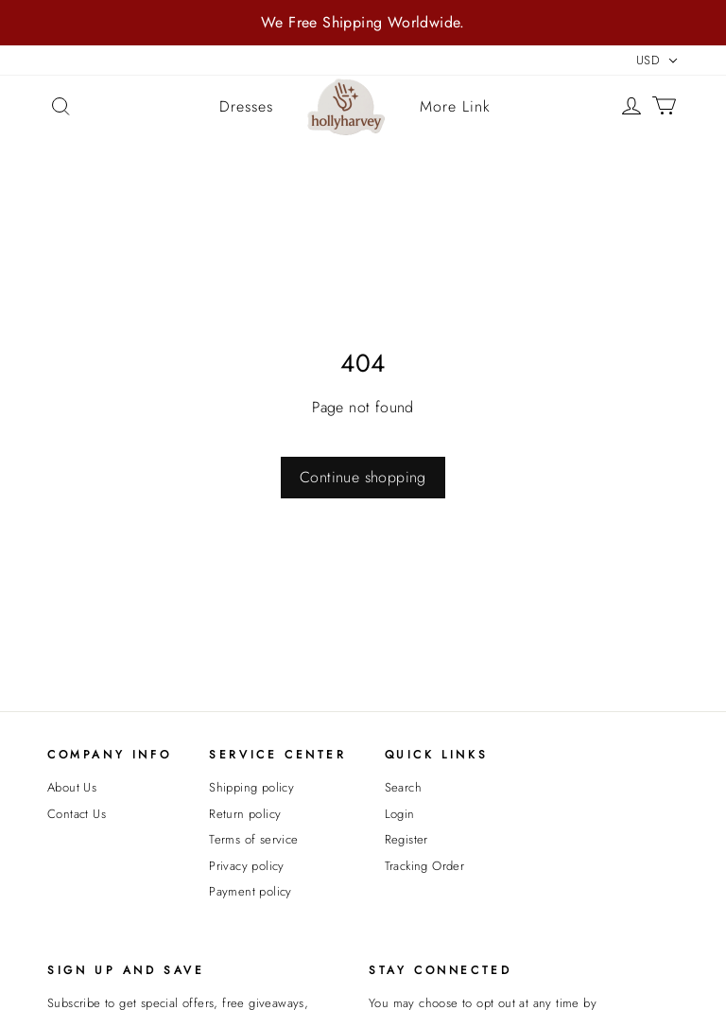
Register (406, 839)
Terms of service (253, 839)
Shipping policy (251, 787)
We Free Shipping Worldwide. (363, 22)
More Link (455, 106)
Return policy (245, 814)
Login (400, 814)
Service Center (277, 754)
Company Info (109, 754)
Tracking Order (425, 866)
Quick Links (437, 754)
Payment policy (250, 891)
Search (403, 787)
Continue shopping (363, 477)
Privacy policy (247, 866)
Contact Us (76, 814)
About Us (71, 787)
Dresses (246, 106)
